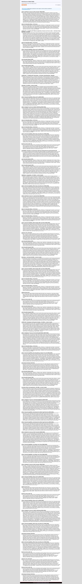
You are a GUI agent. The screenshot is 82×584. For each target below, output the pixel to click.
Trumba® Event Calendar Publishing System (43, 582)
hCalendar (25, 8)
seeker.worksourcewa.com (26, 9)
